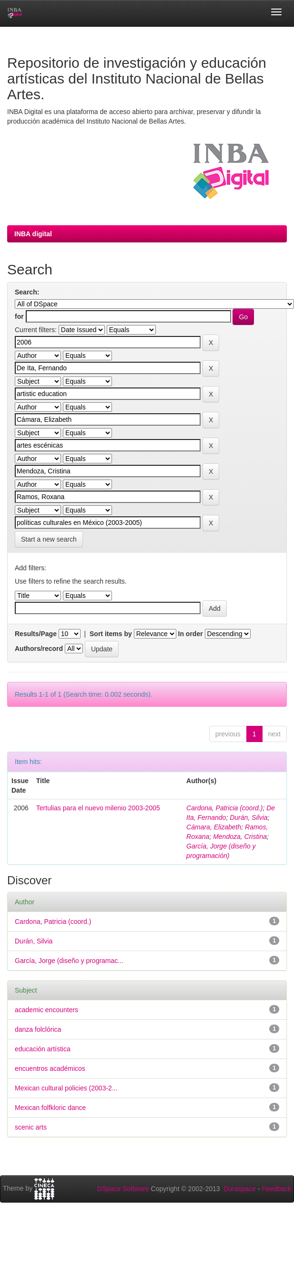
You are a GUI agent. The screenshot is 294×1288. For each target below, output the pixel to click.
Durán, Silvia (248, 817)
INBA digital (33, 234)
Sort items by (111, 634)
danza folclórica (38, 1029)
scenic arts (31, 1127)
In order (190, 634)
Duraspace (239, 1189)
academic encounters (46, 1010)
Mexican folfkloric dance (50, 1107)
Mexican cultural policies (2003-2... (66, 1088)
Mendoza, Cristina (240, 836)
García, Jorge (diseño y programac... (69, 960)
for (19, 316)
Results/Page (36, 634)
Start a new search (49, 539)
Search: (27, 292)
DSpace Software (123, 1189)
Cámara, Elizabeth (213, 827)
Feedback (276, 1189)
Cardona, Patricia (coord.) (224, 808)
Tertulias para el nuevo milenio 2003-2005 (98, 808)
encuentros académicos (50, 1068)
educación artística (43, 1049)
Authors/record (39, 648)
